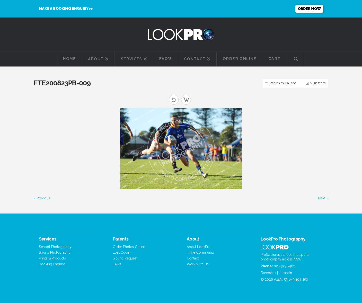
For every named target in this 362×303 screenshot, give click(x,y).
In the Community (201, 252)
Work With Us (198, 264)
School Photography (55, 247)
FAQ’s (117, 264)
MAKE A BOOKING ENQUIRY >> (66, 8)
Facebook (268, 273)
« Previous (42, 198)
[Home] (275, 248)
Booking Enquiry (52, 264)
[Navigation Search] (295, 59)
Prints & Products (52, 258)
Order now (309, 9)
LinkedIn (285, 273)
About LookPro (199, 247)
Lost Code (121, 252)
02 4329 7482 (284, 266)
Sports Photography (55, 252)
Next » (323, 198)
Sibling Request (125, 258)
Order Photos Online (129, 247)
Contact (193, 258)
